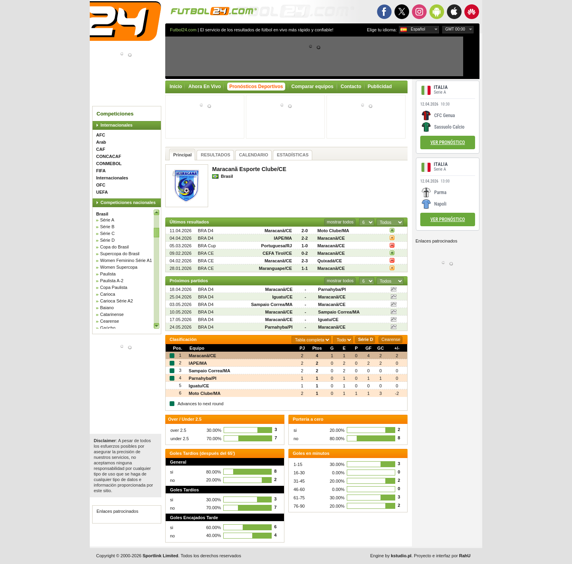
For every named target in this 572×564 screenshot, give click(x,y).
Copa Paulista (114, 287)
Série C (107, 233)
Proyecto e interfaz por (442, 555)
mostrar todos (340, 221)
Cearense (109, 321)
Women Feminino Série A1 (126, 260)
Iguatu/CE (282, 297)
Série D (107, 240)
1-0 (304, 245)
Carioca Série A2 (116, 300)
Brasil (102, 214)
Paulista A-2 (112, 280)
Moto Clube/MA (333, 230)
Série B (107, 226)
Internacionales (116, 125)
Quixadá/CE (329, 260)
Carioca (107, 294)
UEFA (102, 192)
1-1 (304, 268)
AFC (100, 135)
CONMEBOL (109, 163)
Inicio (176, 86)
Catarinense (112, 314)
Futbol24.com (183, 29)
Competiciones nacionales (128, 202)
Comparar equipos (313, 86)
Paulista (108, 273)
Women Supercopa (118, 267)
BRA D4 (205, 230)
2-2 (304, 238)
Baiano (107, 307)
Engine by (391, 555)
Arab (101, 142)
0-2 (304, 253)
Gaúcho (108, 327)
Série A (107, 220)
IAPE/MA (283, 238)
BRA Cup (207, 245)
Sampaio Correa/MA (272, 304)
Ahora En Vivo (204, 86)
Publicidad (380, 86)
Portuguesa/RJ (276, 245)
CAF (100, 149)
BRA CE (206, 253)
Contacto (351, 86)
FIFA (101, 170)
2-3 (304, 260)
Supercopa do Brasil (119, 253)
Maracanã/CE (278, 230)
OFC (100, 185)
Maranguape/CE (275, 268)
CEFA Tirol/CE (277, 253)
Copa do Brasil (114, 246)
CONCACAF (108, 156)
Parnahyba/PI (332, 289)
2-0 (304, 230)
